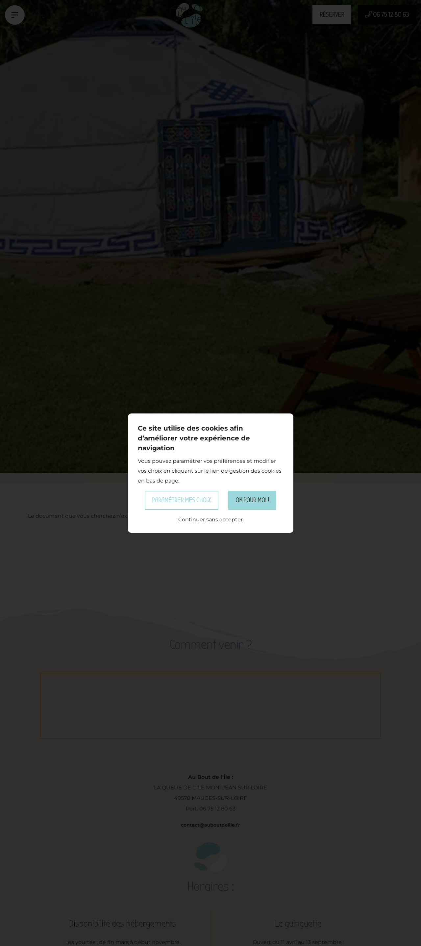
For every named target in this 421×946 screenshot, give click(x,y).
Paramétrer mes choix (181, 500)
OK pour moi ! (252, 500)
